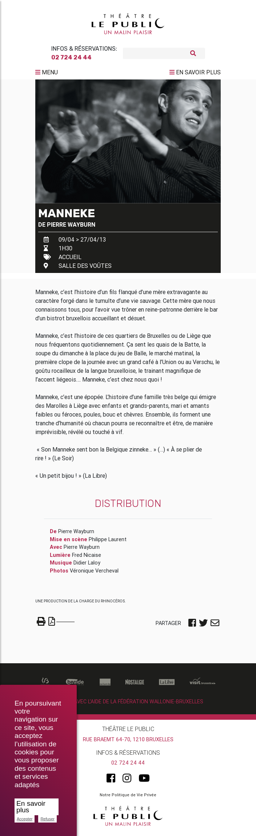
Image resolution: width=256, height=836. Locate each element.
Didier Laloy (86, 565)
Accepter (24, 819)
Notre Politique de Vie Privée (128, 797)
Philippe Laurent (108, 542)
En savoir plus (30, 807)
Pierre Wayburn (71, 227)
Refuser (47, 819)
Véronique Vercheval (94, 573)
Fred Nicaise (86, 558)
